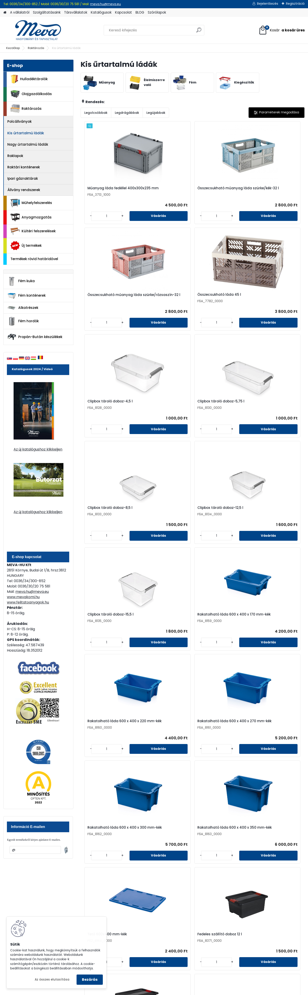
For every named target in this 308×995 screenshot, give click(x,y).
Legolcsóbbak (95, 112)
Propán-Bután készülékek (34, 337)
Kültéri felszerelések (33, 231)
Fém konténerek (26, 295)
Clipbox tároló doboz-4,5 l (107, 299)
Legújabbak (155, 112)
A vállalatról (19, 12)
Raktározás (36, 48)
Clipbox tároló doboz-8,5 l (219, 299)
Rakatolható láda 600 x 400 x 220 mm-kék (218, 410)
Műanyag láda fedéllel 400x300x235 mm (104, 190)
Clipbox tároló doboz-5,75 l (163, 300)
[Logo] (34, 30)
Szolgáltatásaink (47, 12)
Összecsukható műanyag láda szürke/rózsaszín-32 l (220, 192)
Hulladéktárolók (29, 79)
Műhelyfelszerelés (31, 203)
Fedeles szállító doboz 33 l (164, 628)
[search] (198, 31)
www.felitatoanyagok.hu (28, 602)
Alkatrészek (22, 307)
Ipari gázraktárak (22, 178)
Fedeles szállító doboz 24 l (108, 628)
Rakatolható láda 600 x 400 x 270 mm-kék (273, 410)
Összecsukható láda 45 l (275, 189)
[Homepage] (4, 12)
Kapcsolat (123, 12)
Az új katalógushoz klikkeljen (38, 449)
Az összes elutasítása (52, 979)
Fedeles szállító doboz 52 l (220, 628)
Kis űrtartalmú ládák (25, 133)
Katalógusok (101, 12)
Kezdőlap (13, 48)
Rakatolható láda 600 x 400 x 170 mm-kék (161, 410)
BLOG (140, 12)
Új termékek (26, 245)
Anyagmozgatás (31, 217)
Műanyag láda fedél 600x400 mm (159, 737)
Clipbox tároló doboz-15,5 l (108, 409)
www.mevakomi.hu (23, 596)
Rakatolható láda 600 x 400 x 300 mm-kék (105, 520)
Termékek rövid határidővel (34, 259)
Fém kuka (21, 281)
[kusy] (93, 220)
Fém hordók (23, 321)
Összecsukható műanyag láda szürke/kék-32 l (164, 191)
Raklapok (15, 155)
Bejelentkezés (267, 3)
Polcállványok (19, 121)
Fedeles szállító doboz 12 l (275, 520)
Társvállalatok (75, 12)
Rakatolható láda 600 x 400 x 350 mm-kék (161, 520)
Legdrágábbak (127, 112)
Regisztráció (295, 3)
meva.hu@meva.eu (105, 4)
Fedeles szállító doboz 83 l (276, 628)
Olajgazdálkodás (31, 94)
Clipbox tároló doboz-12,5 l (276, 299)
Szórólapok (157, 12)
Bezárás (89, 979)
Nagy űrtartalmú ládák (27, 144)
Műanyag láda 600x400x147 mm (212, 737)
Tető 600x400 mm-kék (217, 520)
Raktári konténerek (23, 167)
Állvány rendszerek (23, 190)
